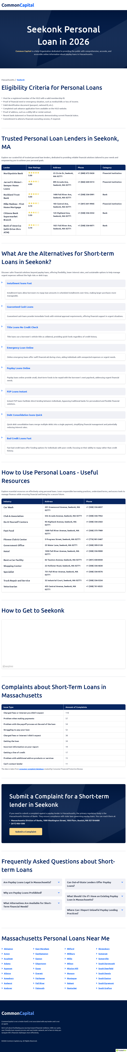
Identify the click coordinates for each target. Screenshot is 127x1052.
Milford (70, 948)
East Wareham (42, 948)
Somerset (102, 953)
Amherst (8, 983)
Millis (69, 958)
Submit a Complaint (25, 831)
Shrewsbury (104, 948)
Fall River (40, 983)
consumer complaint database (31, 769)
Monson (70, 973)
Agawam (8, 968)
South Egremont (106, 983)
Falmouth (39, 988)
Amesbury (9, 978)
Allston (7, 973)
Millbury (71, 953)
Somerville (103, 958)
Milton (70, 963)
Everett (39, 973)
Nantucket (72, 988)
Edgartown (40, 963)
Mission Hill (72, 968)
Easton (38, 958)
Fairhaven (40, 978)
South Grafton (105, 988)
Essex (38, 968)
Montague (72, 978)
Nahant (70, 983)
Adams (7, 963)
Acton (7, 953)
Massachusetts (7, 79)
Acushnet (8, 958)
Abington (8, 948)
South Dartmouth (106, 963)
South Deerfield (105, 968)
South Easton (104, 978)
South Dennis (104, 973)
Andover (8, 988)
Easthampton (41, 953)
